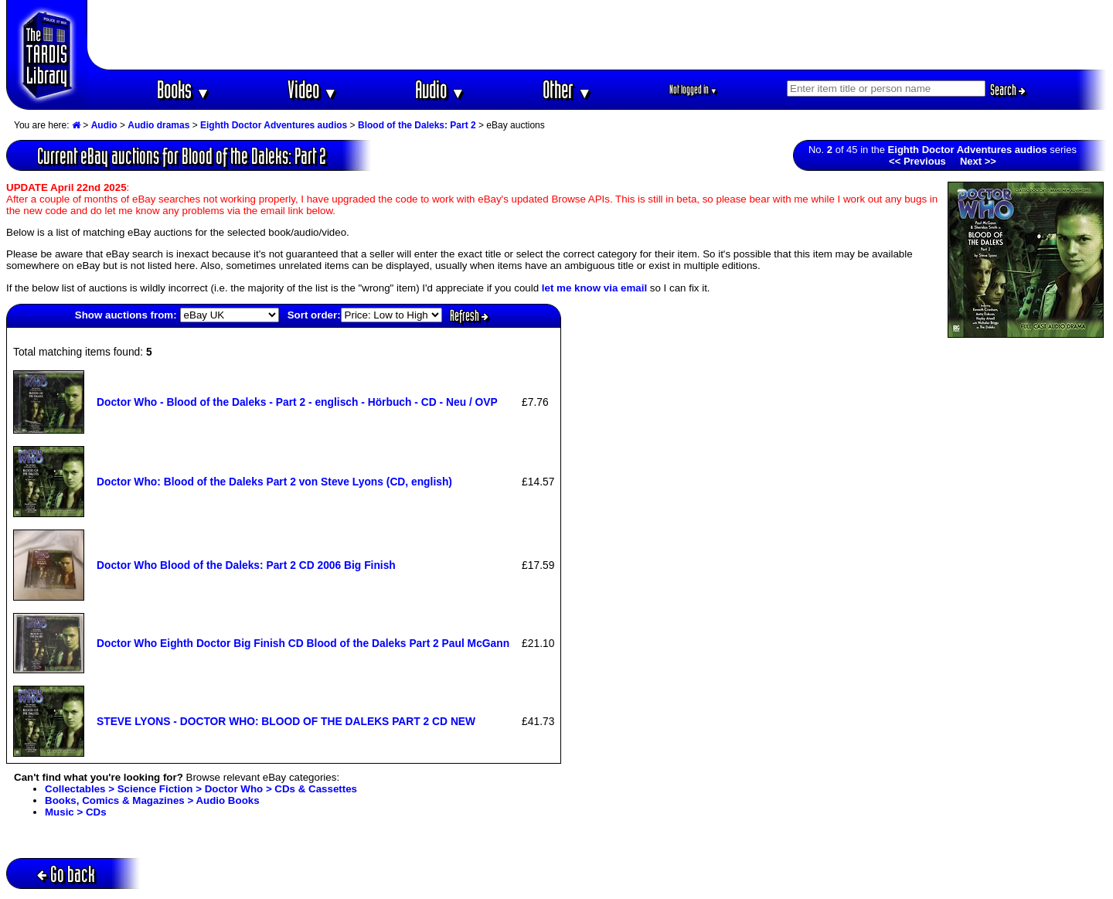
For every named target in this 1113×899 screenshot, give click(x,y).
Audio (440, 89)
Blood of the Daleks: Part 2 (417, 125)
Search (1008, 89)
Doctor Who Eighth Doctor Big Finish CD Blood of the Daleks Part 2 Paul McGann (303, 643)
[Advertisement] (597, 35)
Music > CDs (76, 812)
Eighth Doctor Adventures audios (273, 125)
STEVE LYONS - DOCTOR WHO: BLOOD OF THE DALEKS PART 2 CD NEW (286, 721)
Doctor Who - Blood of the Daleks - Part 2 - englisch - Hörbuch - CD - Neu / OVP (297, 402)
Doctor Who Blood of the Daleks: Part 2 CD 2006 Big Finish (246, 565)
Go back (66, 874)
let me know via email (594, 288)
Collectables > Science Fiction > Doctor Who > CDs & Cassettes (201, 789)
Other (567, 89)
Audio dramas (158, 125)
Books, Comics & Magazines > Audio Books (152, 800)
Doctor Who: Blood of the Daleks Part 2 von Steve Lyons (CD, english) (274, 481)
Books (183, 89)
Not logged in (693, 89)
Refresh (469, 315)
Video (313, 89)
